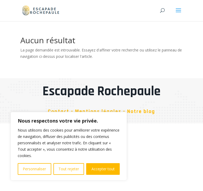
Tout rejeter (68, 168)
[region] (69, 146)
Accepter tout (103, 168)
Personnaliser (34, 168)
